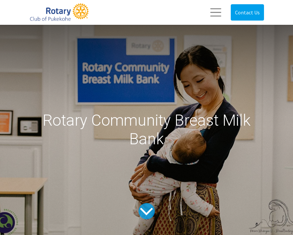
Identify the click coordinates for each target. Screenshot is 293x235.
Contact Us (247, 12)
